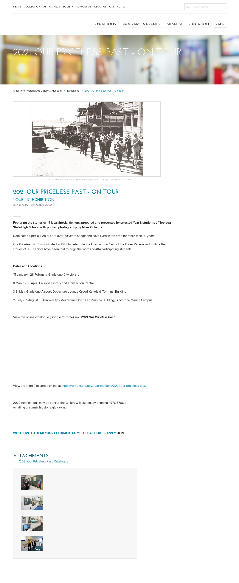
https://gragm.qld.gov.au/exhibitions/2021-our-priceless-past (104, 386)
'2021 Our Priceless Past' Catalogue (43, 461)
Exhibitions (109, 24)
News (17, 6)
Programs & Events (144, 24)
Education (199, 24)
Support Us (83, 6)
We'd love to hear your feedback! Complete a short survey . (69, 433)
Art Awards (51, 6)
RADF (220, 24)
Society (68, 6)
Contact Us (117, 6)
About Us (100, 6)
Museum (175, 24)
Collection (32, 6)
